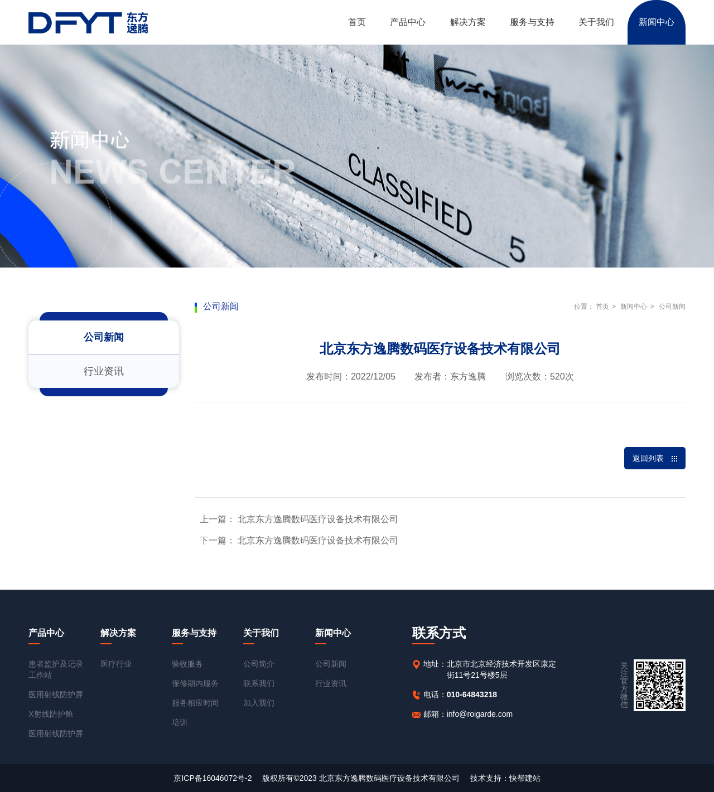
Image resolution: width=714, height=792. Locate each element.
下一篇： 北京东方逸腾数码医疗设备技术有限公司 (299, 540)
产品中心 (408, 22)
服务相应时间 (195, 702)
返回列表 (655, 458)
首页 (357, 22)
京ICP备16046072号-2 (212, 778)
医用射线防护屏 (55, 694)
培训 (179, 722)
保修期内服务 (195, 683)
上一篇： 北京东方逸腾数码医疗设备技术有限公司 (299, 519)
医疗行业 (116, 663)
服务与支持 (532, 22)
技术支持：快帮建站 (505, 778)
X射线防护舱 (50, 714)
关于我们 (596, 22)
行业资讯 (104, 371)
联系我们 (258, 683)
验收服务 (187, 663)
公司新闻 (104, 337)
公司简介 (258, 663)
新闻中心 (656, 22)
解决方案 (468, 22)
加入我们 (258, 702)
